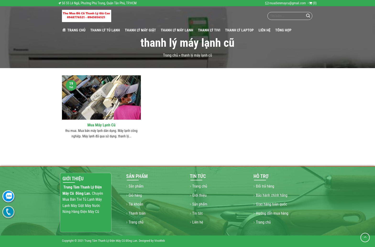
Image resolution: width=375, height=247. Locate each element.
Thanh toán (137, 213)
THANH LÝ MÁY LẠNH (177, 30)
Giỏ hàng (135, 195)
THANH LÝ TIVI (209, 30)
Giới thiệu (199, 195)
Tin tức (197, 213)
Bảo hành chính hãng (271, 195)
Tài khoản (136, 204)
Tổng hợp (283, 30)
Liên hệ (264, 30)
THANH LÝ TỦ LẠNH (105, 30)
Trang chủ (74, 30)
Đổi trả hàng (265, 186)
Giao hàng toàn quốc (271, 204)
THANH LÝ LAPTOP (239, 30)
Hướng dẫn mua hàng (272, 213)
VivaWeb (159, 240)
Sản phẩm (136, 186)
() (313, 3)
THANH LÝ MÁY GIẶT (140, 30)
